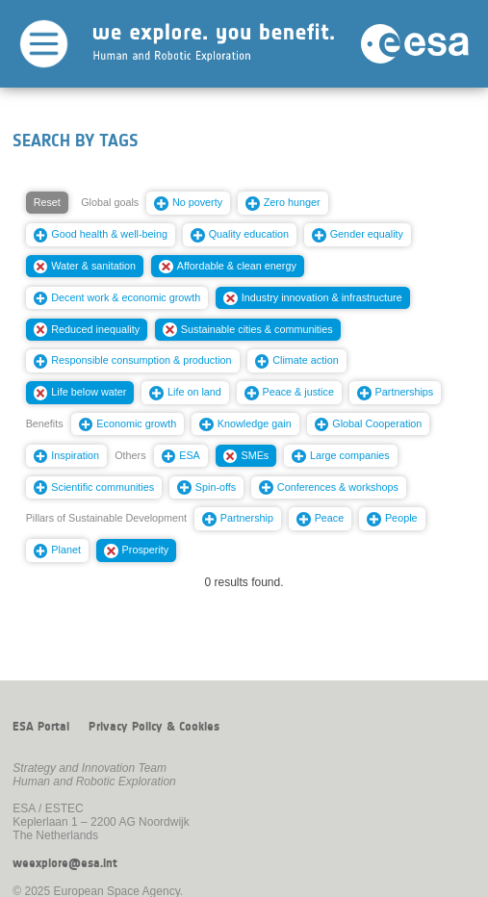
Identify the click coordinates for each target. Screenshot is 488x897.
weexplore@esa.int (65, 863)
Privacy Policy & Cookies (154, 726)
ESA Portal (41, 726)
